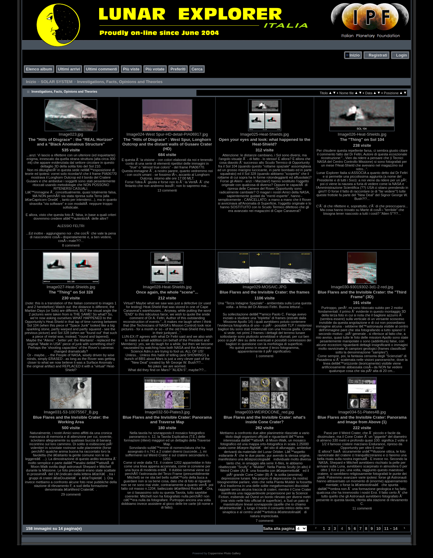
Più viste (131, 69)
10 (378, 528)
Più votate (155, 69)
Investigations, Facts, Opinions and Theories (119, 81)
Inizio (354, 55)
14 (395, 528)
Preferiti (178, 69)
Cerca (197, 69)
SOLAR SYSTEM (57, 81)
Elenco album (39, 69)
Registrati (378, 55)
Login (401, 55)
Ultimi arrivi (69, 69)
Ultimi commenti (101, 69)
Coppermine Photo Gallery (224, 553)
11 (386, 528)
